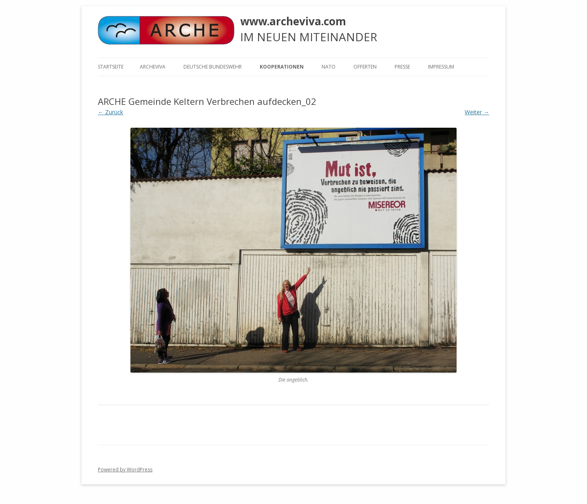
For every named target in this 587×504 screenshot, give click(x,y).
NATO (328, 66)
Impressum (441, 66)
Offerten (365, 66)
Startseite (111, 66)
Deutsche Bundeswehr (212, 66)
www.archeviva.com (293, 21)
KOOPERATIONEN (282, 66)
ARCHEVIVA (153, 66)
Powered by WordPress (125, 469)
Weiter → (477, 112)
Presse (402, 66)
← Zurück (110, 112)
